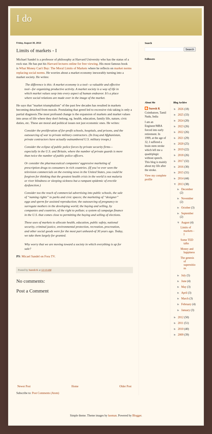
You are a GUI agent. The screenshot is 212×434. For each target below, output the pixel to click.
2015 (181, 172)
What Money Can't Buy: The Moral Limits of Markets (53, 68)
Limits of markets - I (187, 231)
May (184, 286)
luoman (112, 415)
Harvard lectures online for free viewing (72, 63)
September (187, 213)
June (184, 281)
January (186, 310)
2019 (181, 149)
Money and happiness (187, 250)
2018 (181, 155)
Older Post (125, 386)
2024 (181, 120)
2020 (181, 143)
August (185, 222)
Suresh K (154, 108)
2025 (181, 114)
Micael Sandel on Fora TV (38, 256)
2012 (181, 317)
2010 (181, 328)
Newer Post (24, 386)
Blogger (136, 415)
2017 (181, 161)
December (187, 189)
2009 (181, 334)
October (186, 207)
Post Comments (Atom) (45, 393)
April (184, 292)
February (186, 304)
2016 (181, 166)
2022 (181, 132)
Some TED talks (186, 241)
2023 (181, 126)
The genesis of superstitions (187, 263)
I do (24, 18)
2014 (181, 178)
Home (75, 386)
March (185, 298)
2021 (181, 137)
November (187, 198)
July (184, 275)
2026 (181, 108)
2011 (181, 323)
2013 (181, 184)
